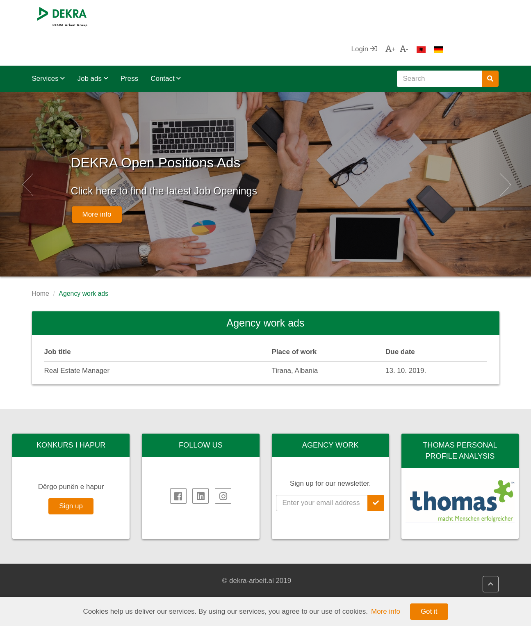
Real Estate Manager (77, 338)
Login (420, 16)
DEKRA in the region (72, 590)
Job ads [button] (92, 46)
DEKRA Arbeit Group (72, 580)
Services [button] (48, 46)
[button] (26, 151)
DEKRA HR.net (183, 571)
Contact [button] (165, 46)
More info (97, 194)
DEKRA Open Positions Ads (206, 126)
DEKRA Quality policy (193, 590)
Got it (429, 611)
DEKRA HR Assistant (193, 580)
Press (129, 46)
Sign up (71, 473)
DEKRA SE (57, 571)
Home (40, 260)
